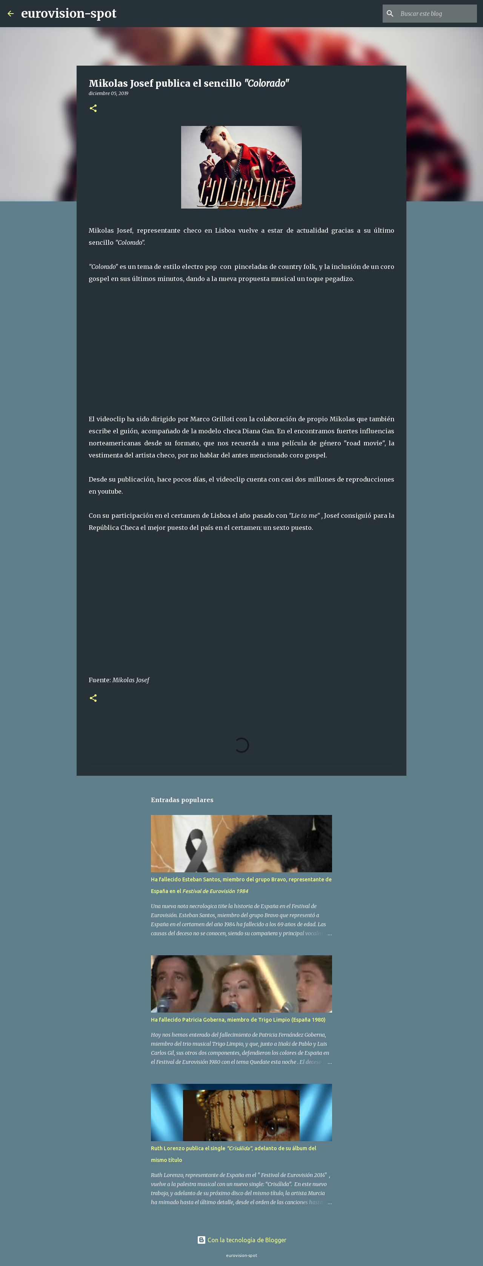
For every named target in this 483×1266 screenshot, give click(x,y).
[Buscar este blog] (437, 14)
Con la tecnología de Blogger (241, 1240)
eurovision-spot (69, 13)
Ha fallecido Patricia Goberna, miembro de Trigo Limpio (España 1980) (238, 1020)
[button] (93, 109)
